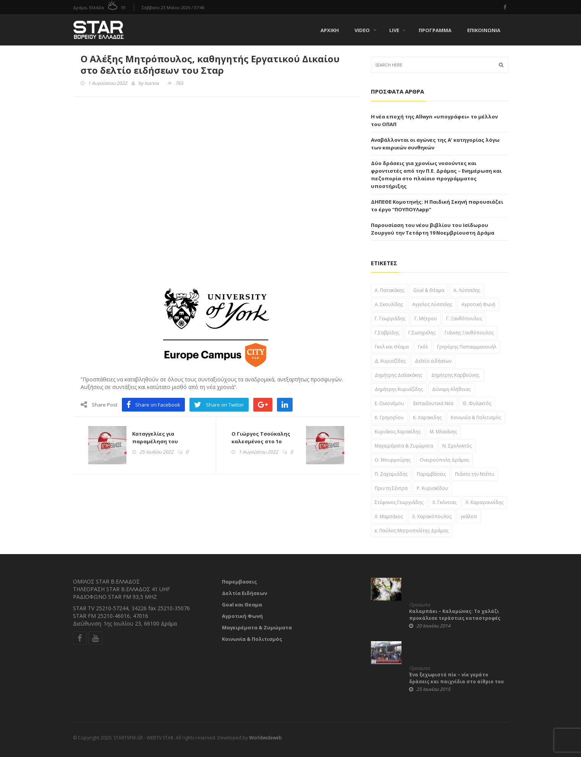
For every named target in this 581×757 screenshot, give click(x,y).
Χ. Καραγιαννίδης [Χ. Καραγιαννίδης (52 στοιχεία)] (484, 502)
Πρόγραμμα (435, 30)
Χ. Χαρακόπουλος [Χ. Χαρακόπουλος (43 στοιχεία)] (432, 516)
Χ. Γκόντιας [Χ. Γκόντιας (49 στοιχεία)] (444, 502)
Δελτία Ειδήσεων (244, 593)
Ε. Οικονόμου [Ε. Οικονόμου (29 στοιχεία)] (389, 403)
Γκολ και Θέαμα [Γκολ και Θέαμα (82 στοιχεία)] (392, 347)
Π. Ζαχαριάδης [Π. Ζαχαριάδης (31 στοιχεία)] (391, 474)
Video (362, 30)
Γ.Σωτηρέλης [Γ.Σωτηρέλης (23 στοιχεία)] (421, 332)
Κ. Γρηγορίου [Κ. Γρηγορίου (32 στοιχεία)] (389, 417)
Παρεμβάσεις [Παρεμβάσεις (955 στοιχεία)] (431, 474)
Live (397, 30)
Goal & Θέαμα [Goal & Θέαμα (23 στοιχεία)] (428, 290)
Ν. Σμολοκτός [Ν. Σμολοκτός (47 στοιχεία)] (457, 446)
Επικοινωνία (483, 30)
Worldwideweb (265, 737)
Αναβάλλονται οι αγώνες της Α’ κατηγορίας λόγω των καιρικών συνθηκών (435, 143)
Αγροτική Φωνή (242, 616)
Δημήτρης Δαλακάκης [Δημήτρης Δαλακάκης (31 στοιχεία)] (398, 375)
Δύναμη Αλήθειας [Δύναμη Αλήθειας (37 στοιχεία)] (451, 389)
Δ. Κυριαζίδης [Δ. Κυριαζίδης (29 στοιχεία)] (390, 361)
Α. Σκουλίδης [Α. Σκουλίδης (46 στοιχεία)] (389, 304)
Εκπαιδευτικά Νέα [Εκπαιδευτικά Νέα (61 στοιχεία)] (433, 403)
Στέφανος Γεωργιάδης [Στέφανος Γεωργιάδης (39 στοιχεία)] (399, 502)
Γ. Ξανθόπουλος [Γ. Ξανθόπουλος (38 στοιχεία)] (464, 318)
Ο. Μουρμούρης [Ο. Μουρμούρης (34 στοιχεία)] (393, 460)
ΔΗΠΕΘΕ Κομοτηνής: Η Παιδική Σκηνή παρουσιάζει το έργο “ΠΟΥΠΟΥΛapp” (437, 205)
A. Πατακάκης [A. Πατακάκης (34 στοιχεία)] (389, 290)
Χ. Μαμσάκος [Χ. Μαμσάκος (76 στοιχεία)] (389, 516)
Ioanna (151, 83)
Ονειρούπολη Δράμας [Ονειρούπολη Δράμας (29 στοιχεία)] (444, 460)
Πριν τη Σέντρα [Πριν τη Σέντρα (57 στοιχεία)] (391, 488)
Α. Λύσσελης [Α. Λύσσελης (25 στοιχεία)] (466, 290)
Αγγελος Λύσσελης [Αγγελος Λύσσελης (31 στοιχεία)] (432, 304)
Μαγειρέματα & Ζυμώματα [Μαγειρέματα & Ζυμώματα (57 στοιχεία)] (404, 446)
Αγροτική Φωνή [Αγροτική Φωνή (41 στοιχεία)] (478, 304)
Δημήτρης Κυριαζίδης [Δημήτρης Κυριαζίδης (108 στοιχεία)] (399, 389)
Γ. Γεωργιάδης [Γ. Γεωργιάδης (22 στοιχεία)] (390, 318)
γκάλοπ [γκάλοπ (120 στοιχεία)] (469, 516)
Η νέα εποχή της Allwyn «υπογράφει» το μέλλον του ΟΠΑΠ (434, 120)
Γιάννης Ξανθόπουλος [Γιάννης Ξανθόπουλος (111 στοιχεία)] (469, 332)
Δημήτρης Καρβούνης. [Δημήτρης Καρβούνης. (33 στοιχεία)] (455, 375)
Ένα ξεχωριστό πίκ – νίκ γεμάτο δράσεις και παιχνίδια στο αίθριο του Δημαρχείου (456, 681)
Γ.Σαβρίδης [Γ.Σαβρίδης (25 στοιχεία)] (387, 332)
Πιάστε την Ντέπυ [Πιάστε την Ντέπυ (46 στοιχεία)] (474, 474)
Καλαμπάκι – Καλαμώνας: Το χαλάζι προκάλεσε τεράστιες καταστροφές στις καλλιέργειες (454, 618)
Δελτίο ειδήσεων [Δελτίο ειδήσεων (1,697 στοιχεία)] (433, 361)
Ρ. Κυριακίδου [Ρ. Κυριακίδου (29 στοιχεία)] (432, 488)
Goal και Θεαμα (242, 604)
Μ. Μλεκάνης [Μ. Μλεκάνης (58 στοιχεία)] (443, 431)
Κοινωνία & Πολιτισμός (252, 638)
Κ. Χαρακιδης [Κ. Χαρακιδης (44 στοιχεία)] (427, 417)
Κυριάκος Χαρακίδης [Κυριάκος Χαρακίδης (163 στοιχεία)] (398, 431)
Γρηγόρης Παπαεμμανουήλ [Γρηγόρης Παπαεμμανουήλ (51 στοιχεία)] (466, 347)
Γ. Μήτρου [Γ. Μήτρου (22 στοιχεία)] (425, 318)
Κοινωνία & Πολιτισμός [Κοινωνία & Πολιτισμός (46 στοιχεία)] (476, 417)
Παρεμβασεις (239, 581)
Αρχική (329, 30)
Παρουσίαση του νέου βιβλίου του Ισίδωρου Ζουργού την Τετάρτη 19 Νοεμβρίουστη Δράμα (432, 229)
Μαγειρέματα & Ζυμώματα (257, 627)
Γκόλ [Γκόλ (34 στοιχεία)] (423, 347)
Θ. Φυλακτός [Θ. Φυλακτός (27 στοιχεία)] (477, 403)
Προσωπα (419, 605)
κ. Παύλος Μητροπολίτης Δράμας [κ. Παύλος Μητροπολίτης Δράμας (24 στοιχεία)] (411, 530)
